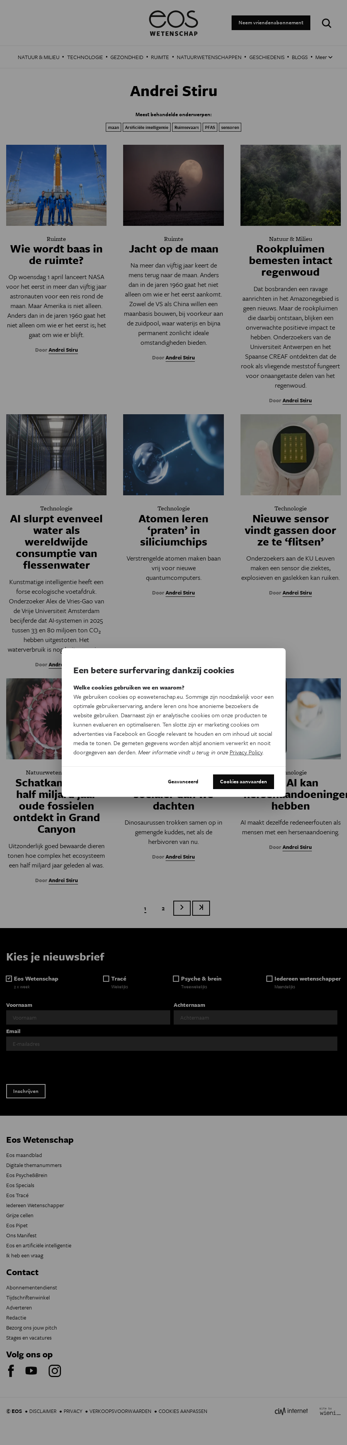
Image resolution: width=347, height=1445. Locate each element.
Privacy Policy (246, 752)
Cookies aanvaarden (243, 781)
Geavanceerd (183, 781)
